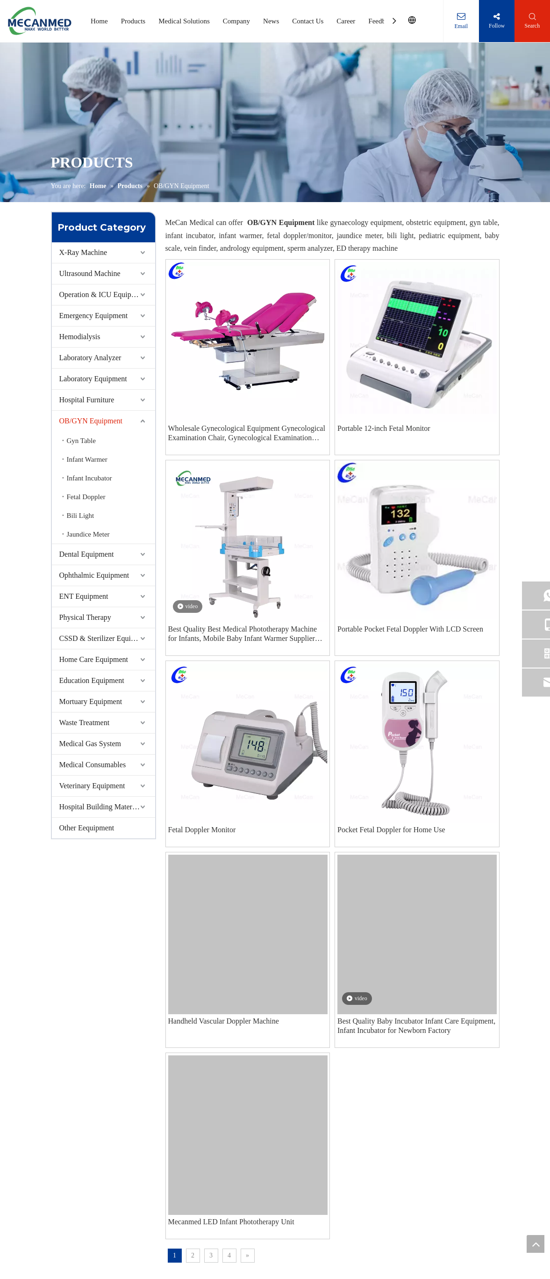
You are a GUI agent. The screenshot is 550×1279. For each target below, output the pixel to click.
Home (99, 21)
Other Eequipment (86, 828)
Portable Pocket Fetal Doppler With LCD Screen (410, 629)
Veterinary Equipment (92, 786)
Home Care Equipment (94, 659)
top (535, 1244)
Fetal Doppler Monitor (202, 830)
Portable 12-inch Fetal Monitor (383, 428)
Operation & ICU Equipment (102, 294)
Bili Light (80, 515)
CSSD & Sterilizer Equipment (104, 638)
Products (133, 21)
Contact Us (307, 21)
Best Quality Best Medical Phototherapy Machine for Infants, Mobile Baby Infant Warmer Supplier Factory (242, 634)
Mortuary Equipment (90, 701)
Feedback (381, 21)
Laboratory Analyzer (90, 358)
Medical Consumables (92, 765)
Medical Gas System (90, 744)
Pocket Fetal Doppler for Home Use (391, 830)
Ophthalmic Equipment (94, 575)
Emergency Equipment (93, 316)
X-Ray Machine (83, 252)
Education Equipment (91, 680)
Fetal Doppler (86, 497)
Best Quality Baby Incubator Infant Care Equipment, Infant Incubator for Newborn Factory (416, 1025)
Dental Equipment (86, 554)
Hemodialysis (79, 337)
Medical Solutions (184, 21)
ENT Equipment (83, 596)
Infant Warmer (87, 459)
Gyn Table (81, 440)
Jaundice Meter (88, 534)
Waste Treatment (84, 723)
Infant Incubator (89, 478)
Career (345, 21)
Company (236, 21)
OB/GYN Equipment (91, 421)
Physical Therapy (85, 617)
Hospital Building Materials (101, 807)
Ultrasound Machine (90, 273)
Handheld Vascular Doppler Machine (223, 1021)
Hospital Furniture (86, 400)
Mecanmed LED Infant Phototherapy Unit (231, 1222)
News (271, 21)
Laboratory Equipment (93, 379)
